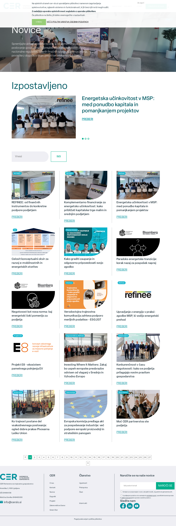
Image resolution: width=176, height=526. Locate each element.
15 (94, 457)
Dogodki (53, 497)
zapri (141, 3)
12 (81, 457)
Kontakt (52, 488)
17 (104, 457)
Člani (81, 492)
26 (145, 457)
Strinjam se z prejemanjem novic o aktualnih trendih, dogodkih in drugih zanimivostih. (148, 492)
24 (136, 457)
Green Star (54, 510)
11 (76, 457)
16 (99, 457)
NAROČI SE (165, 485)
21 (122, 457)
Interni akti (83, 503)
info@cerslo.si (12, 502)
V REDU (39, 22)
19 (113, 457)
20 (117, 457)
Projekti (52, 501)
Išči (58, 156)
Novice (52, 492)
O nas (52, 483)
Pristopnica (83, 488)
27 (149, 457)
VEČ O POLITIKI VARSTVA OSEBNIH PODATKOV (68, 22)
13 (85, 457)
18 (108, 457)
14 (90, 457)
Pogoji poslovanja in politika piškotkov (88, 519)
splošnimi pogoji (151, 495)
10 (71, 457)
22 (126, 457)
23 (131, 457)
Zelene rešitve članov (57, 505)
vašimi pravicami (126, 498)
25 (140, 457)
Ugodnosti (83, 483)
